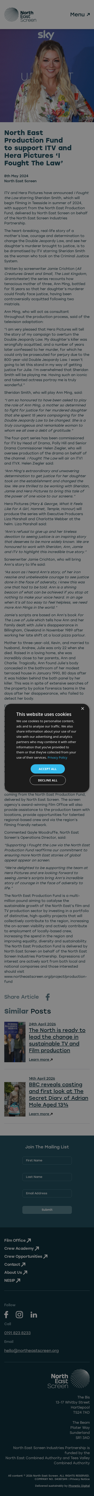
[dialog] (47, 748)
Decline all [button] (47, 780)
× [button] (82, 708)
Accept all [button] (48, 769)
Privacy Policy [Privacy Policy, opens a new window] (58, 757)
